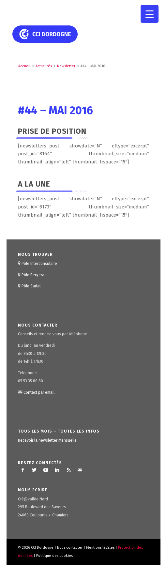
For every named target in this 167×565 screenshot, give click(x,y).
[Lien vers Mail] (80, 470)
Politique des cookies (54, 556)
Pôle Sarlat (31, 286)
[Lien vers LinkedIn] (57, 470)
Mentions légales (100, 547)
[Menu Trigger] (150, 14)
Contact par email (38, 392)
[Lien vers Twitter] (34, 470)
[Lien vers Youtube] (46, 470)
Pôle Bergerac (34, 275)
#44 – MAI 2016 (55, 110)
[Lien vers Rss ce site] (68, 470)
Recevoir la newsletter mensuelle (47, 440)
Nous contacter (70, 547)
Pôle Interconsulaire (39, 263)
